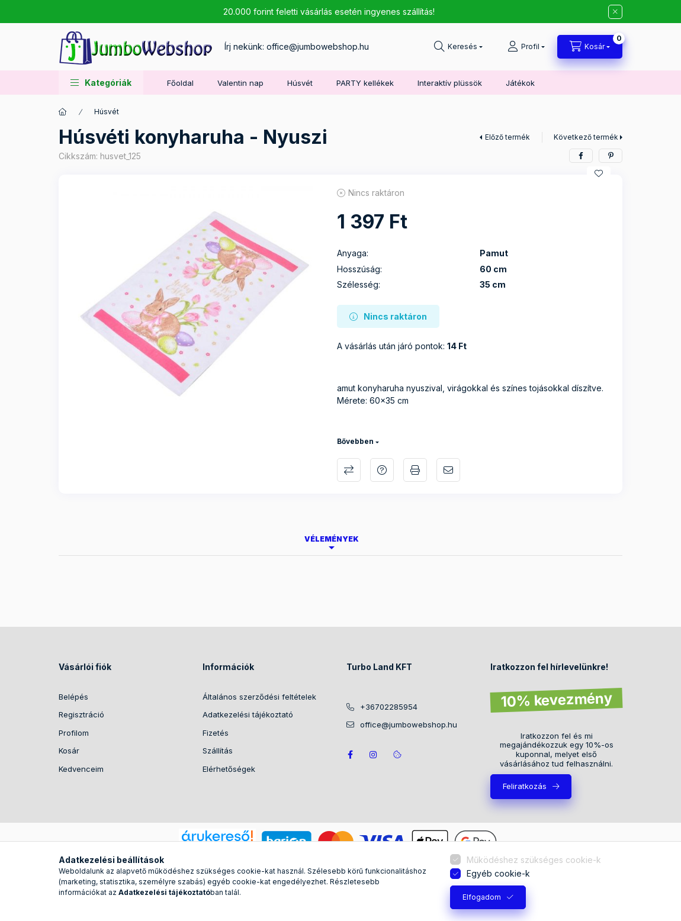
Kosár (69, 750)
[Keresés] (458, 47)
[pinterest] (610, 156)
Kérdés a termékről (382, 470)
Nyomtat (415, 470)
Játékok (520, 83)
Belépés (73, 696)
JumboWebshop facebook (350, 755)
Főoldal (180, 83)
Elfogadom (481, 897)
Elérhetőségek (229, 769)
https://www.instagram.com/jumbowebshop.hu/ (374, 755)
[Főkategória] (63, 112)
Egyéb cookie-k (498, 873)
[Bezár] (615, 12)
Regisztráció (81, 714)
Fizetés (216, 733)
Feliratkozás (525, 786)
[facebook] (581, 156)
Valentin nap (240, 83)
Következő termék (586, 137)
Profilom (74, 733)
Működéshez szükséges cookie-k (534, 860)
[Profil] (526, 47)
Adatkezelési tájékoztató (248, 714)
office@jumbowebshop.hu (317, 46)
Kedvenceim (81, 769)
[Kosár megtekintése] (589, 47)
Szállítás (218, 750)
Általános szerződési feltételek (259, 696)
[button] (101, 82)
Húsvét (300, 83)
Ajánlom (448, 470)
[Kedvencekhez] (599, 173)
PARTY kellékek (365, 83)
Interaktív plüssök (449, 83)
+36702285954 (388, 706)
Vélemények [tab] (331, 538)
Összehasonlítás (349, 470)
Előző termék (507, 137)
